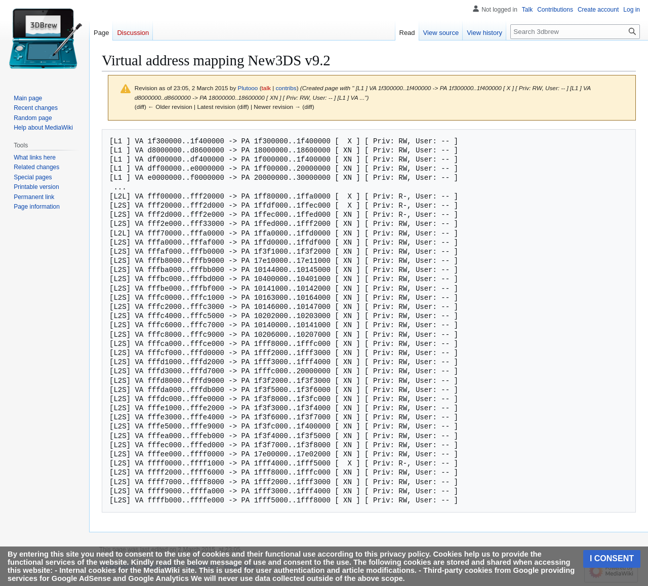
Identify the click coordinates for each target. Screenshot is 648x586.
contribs (285, 88)
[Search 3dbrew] (575, 31)
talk (266, 88)
